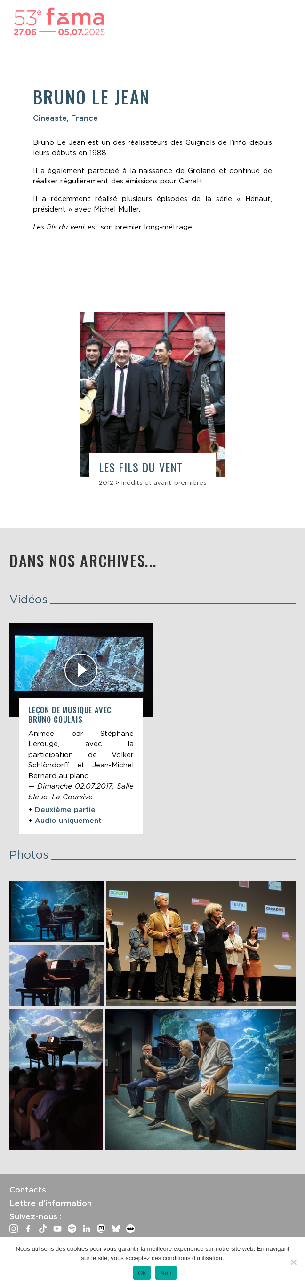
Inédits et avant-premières (164, 482)
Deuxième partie (65, 809)
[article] (80, 728)
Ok (142, 1273)
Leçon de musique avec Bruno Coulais (70, 714)
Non (166, 1273)
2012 (106, 482)
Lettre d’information (50, 1203)
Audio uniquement (68, 820)
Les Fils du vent (141, 466)
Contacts (27, 1189)
